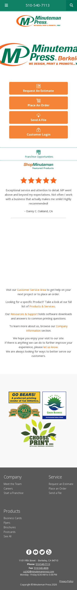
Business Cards (13, 518)
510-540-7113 (38, 5)
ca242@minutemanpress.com (38, 571)
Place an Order (57, 488)
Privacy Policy (66, 581)
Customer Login (38, 134)
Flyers (7, 522)
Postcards (10, 532)
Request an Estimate (61, 484)
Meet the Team (13, 484)
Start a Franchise (13, 493)
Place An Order (39, 105)
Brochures (10, 527)
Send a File (55, 493)
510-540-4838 (41, 568)
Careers (8, 488)
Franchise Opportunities (39, 156)
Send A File (38, 120)
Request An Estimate (38, 91)
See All (7, 536)
